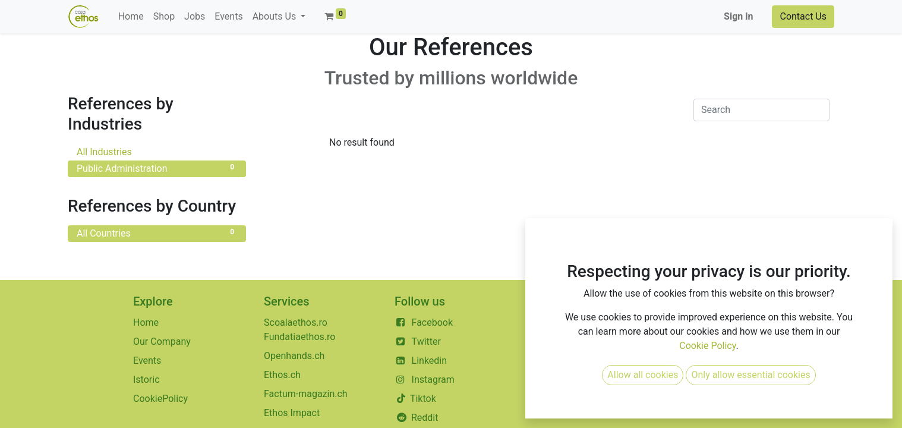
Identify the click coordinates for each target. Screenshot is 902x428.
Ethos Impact (292, 412)
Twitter (426, 341)
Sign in (738, 16)
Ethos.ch (282, 374)
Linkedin (429, 360)
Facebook (432, 322)
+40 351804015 (576, 341)
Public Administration (157, 168)
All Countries (157, 232)
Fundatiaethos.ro (299, 336)
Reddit (425, 417)
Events (147, 360)
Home (146, 322)
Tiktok (422, 398)
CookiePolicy (160, 398)
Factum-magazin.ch (306, 393)
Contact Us (803, 16)
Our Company (162, 341)
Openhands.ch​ (294, 355)
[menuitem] (131, 17)
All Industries (157, 151)
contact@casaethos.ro (590, 322)
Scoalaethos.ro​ (295, 322)
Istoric (146, 379)
